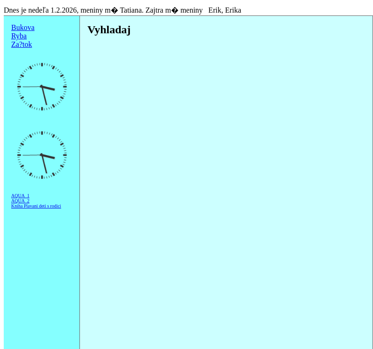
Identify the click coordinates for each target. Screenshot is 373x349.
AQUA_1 (20, 195)
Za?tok (21, 44)
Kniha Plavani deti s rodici (36, 205)
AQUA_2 (20, 200)
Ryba (19, 36)
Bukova (23, 27)
